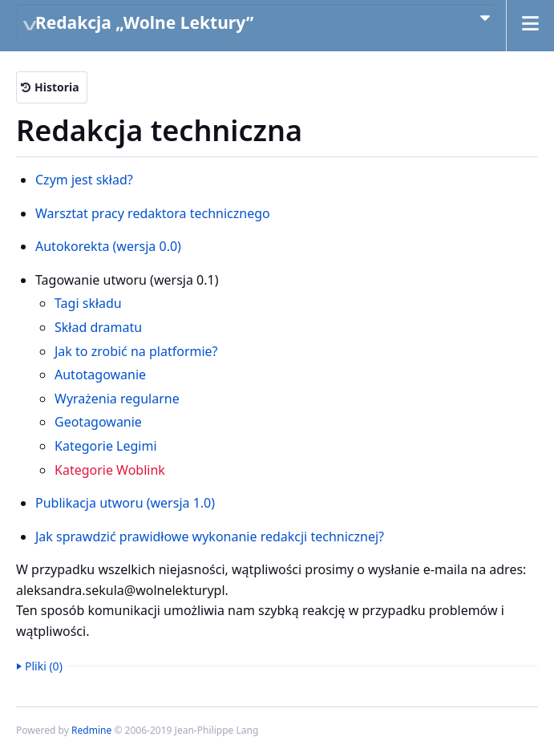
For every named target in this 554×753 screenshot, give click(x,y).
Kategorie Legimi (106, 446)
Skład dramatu (98, 327)
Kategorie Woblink (110, 470)
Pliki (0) (44, 666)
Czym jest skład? (84, 179)
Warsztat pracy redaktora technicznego (152, 213)
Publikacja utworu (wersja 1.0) (125, 503)
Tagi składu (88, 303)
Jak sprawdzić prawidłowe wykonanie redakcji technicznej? (209, 536)
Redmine (91, 730)
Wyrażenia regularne (117, 398)
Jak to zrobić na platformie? (136, 351)
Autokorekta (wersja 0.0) (108, 246)
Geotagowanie (98, 422)
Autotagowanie (100, 374)
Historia (56, 87)
